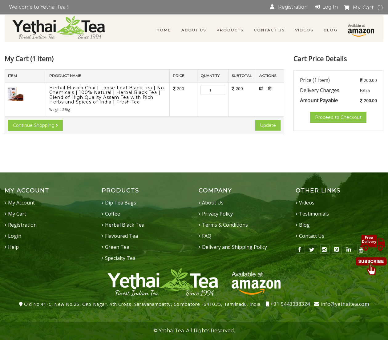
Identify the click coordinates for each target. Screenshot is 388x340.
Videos (306, 202)
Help (13, 247)
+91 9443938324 (288, 304)
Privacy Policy (217, 213)
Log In (326, 7)
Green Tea (117, 247)
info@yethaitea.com (341, 304)
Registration (289, 7)
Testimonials (314, 213)
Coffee (112, 213)
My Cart (363, 7)
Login (14, 236)
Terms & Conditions (225, 224)
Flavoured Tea (121, 236)
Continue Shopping (35, 125)
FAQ (206, 236)
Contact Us (311, 236)
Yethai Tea (171, 331)
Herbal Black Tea (124, 224)
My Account (21, 202)
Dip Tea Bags (120, 202)
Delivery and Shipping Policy (234, 247)
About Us (213, 202)
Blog (304, 224)
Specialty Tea (120, 258)
